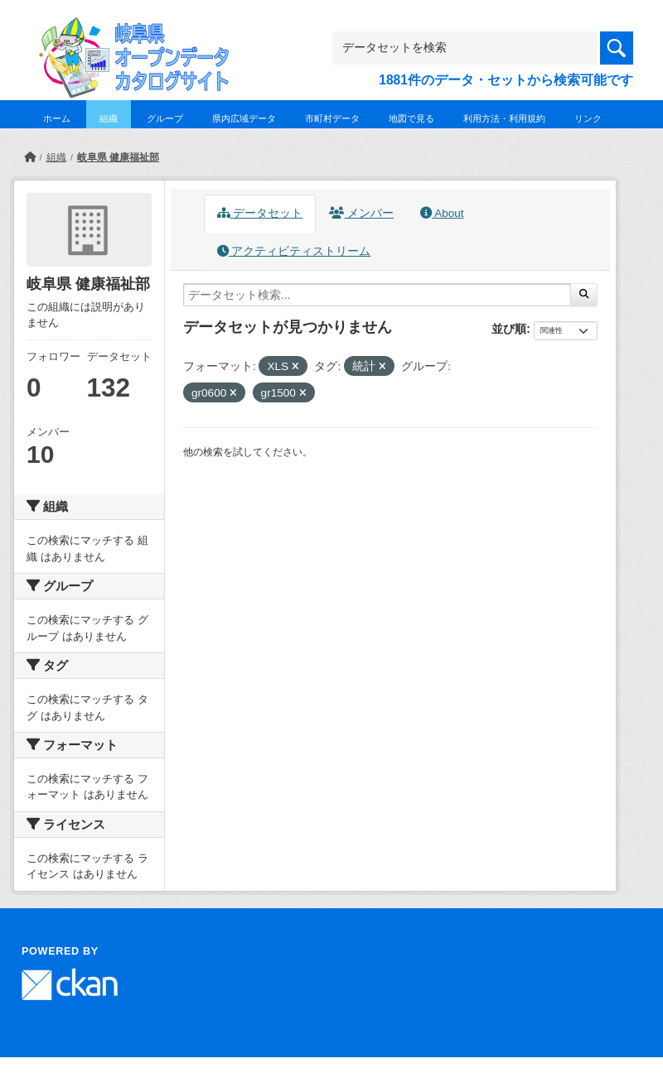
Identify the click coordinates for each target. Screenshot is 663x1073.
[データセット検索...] (377, 294)
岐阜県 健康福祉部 (118, 157)
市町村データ (332, 118)
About (441, 213)
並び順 (508, 328)
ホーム (56, 118)
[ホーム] (30, 157)
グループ (165, 118)
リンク (588, 118)
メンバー (361, 213)
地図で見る (411, 118)
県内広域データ (244, 118)
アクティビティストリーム (294, 251)
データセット (260, 213)
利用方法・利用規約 (504, 118)
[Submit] (584, 294)
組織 (108, 118)
